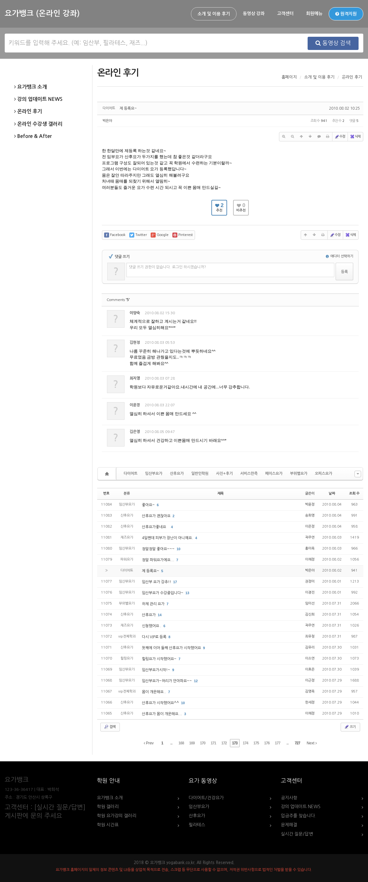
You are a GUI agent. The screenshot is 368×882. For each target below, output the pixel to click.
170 (202, 743)
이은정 (310, 526)
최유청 (310, 636)
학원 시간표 (108, 825)
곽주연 (310, 537)
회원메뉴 (314, 13)
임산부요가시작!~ (156, 670)
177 (277, 743)
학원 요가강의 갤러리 (116, 816)
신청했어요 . (152, 626)
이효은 (310, 669)
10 (179, 549)
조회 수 (354, 493)
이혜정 (310, 559)
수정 (339, 136)
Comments (118, 300)
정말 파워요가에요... (158, 560)
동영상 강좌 (254, 13)
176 (267, 743)
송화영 (310, 515)
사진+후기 (224, 473)
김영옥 (310, 691)
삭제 (355, 136)
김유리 (310, 647)
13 (187, 593)
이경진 (310, 592)
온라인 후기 (28, 111)
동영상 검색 (333, 43)
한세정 (310, 702)
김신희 (310, 614)
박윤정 (310, 504)
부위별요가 (298, 473)
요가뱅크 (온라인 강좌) (42, 13)
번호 (106, 493)
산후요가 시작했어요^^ (161, 703)
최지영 (135, 378)
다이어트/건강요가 (206, 798)
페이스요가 (273, 473)
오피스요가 (323, 473)
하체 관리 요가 (153, 604)
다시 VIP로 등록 (154, 637)
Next (312, 743)
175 (256, 743)
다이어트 (130, 473)
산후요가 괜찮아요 (156, 516)
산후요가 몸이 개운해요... (162, 714)
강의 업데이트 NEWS (38, 99)
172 (224, 743)
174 (245, 743)
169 (192, 743)
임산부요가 (153, 473)
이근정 (310, 680)
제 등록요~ (128, 108)
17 (175, 582)
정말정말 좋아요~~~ (159, 549)
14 (160, 615)
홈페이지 (289, 77)
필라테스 (197, 825)
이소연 (310, 658)
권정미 (310, 581)
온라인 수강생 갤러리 (38, 124)
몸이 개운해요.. (154, 692)
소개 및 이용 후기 (214, 14)
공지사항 (289, 798)
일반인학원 (200, 473)
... (171, 743)
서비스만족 (249, 473)
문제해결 (289, 825)
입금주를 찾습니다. (298, 816)
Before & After (33, 136)
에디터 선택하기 (339, 256)
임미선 (310, 603)
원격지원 (346, 14)
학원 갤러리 (108, 806)
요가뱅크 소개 (30, 87)
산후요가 (177, 473)
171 (213, 743)
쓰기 (349, 726)
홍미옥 (310, 548)
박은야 (107, 121)
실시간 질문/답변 (297, 834)
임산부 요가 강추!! (157, 582)
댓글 (349, 343)
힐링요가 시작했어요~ (159, 659)
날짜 (332, 493)
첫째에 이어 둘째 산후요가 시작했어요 (172, 648)
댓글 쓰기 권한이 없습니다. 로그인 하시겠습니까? (167, 267)
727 (297, 743)
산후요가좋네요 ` (156, 527)
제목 (220, 493)
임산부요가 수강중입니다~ (163, 593)
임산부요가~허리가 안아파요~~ (167, 681)
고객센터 (285, 13)
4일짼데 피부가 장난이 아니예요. (168, 538)
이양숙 (135, 313)
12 (196, 681)
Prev (149, 743)
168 (181, 743)
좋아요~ (149, 505)
